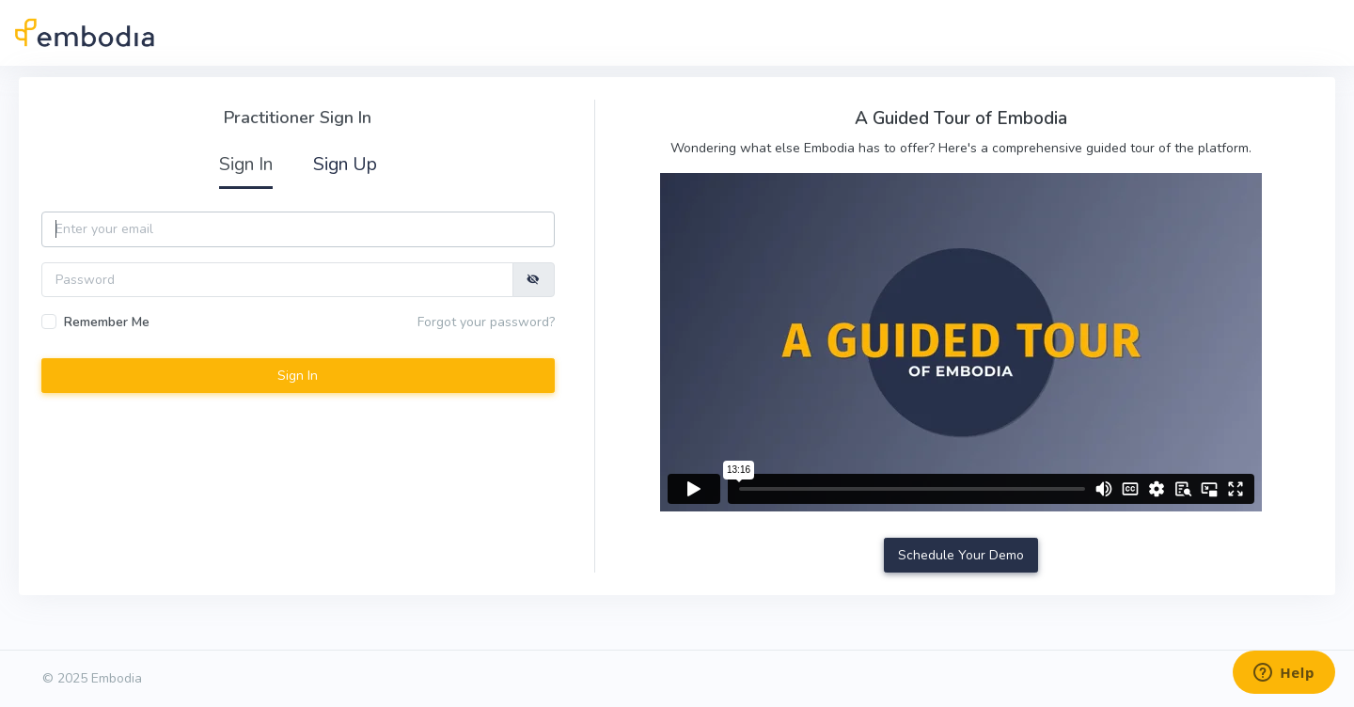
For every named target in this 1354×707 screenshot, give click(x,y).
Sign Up (345, 164)
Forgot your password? (486, 322)
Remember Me (107, 322)
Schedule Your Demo (961, 555)
